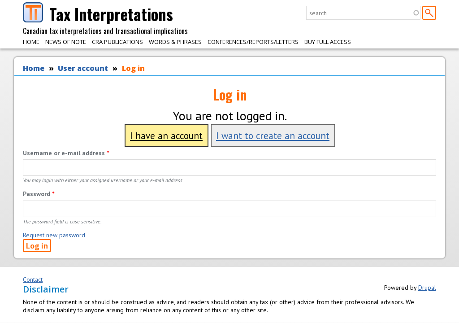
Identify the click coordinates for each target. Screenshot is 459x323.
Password (38, 194)
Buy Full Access (327, 42)
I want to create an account (272, 136)
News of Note (65, 42)
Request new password (54, 235)
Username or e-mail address (66, 153)
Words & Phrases (175, 42)
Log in (133, 68)
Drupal (427, 288)
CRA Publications (117, 42)
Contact (33, 279)
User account (83, 68)
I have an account (166, 136)
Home (31, 42)
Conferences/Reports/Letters (253, 42)
